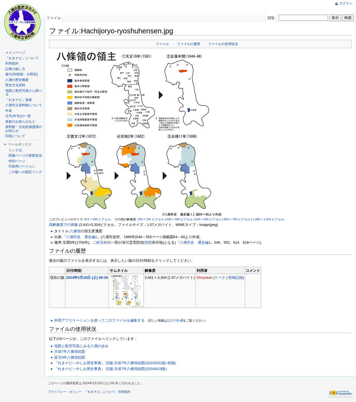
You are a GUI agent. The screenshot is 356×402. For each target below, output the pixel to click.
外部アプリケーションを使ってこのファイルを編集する (99, 320)
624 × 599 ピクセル (97, 219)
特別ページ (17, 161)
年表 (8, 111)
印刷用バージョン (22, 166)
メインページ (15, 53)
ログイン (346, 3)
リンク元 (15, 150)
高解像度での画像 (63, 225)
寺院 (148, 242)
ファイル (162, 44)
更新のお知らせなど (20, 122)
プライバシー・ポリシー (64, 391)
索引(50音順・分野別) (21, 74)
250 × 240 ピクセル (151, 219)
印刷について (15, 136)
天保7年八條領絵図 (69, 351)
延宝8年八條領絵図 (69, 357)
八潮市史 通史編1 (81, 237)
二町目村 (100, 242)
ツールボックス (19, 144)
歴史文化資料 (15, 85)
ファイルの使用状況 (223, 44)
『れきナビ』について (22, 58)
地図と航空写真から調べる (23, 93)
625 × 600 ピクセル (208, 219)
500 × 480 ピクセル (179, 219)
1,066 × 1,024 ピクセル (268, 219)
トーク (219, 277)
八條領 (75, 231)
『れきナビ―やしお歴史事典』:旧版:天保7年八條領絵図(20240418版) (110, 369)
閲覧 (271, 18)
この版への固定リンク (25, 172)
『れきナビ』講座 (18, 100)
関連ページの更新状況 (25, 155)
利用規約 (12, 63)
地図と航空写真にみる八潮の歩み (81, 346)
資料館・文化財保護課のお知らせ (23, 129)
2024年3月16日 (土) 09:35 (87, 277)
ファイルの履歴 (188, 44)
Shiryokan (204, 277)
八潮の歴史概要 (17, 80)
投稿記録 (235, 277)
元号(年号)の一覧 (18, 116)
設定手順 (173, 320)
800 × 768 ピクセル (237, 219)
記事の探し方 (15, 69)
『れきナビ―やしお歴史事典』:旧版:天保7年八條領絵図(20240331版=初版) (115, 363)
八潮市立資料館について (23, 105)
